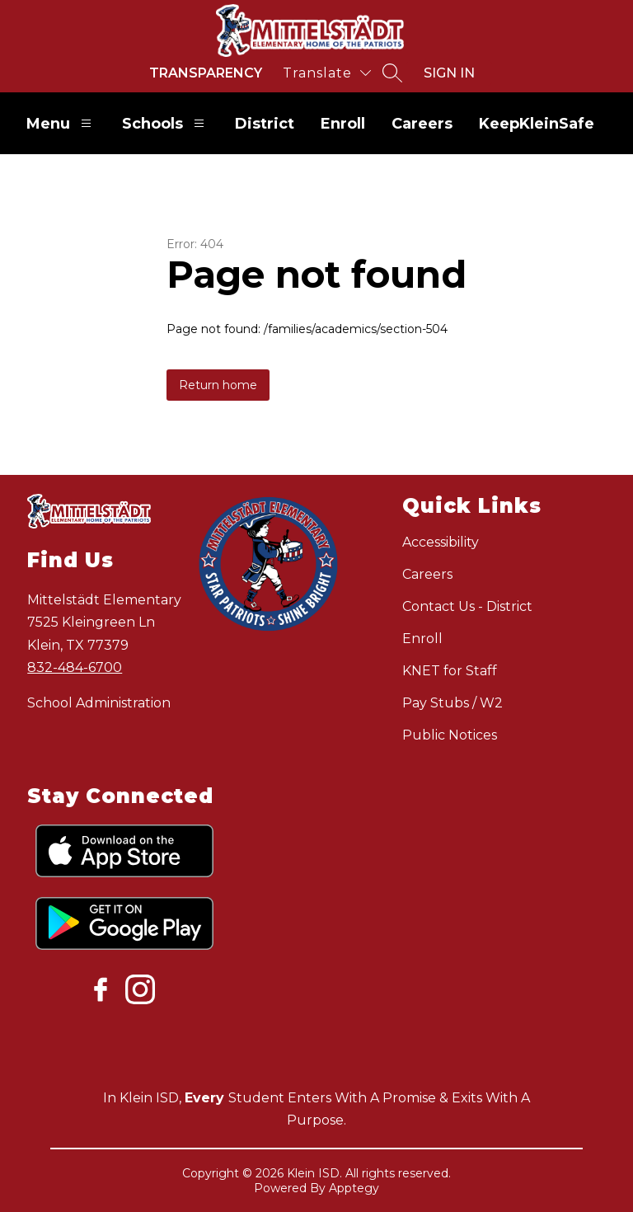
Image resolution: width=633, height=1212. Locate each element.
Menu (61, 123)
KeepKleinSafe (536, 124)
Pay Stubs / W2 (452, 703)
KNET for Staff (449, 671)
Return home (218, 385)
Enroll (343, 124)
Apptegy (354, 1188)
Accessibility (440, 542)
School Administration (99, 703)
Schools (165, 123)
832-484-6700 (74, 667)
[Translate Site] (327, 73)
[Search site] (392, 72)
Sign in (449, 73)
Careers (422, 124)
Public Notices (449, 735)
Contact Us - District (467, 606)
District (264, 124)
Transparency (205, 73)
